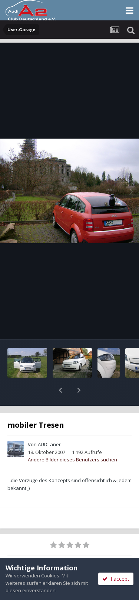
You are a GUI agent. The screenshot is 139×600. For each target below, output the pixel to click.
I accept (115, 578)
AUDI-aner (49, 444)
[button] (60, 390)
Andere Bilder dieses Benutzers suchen (72, 459)
